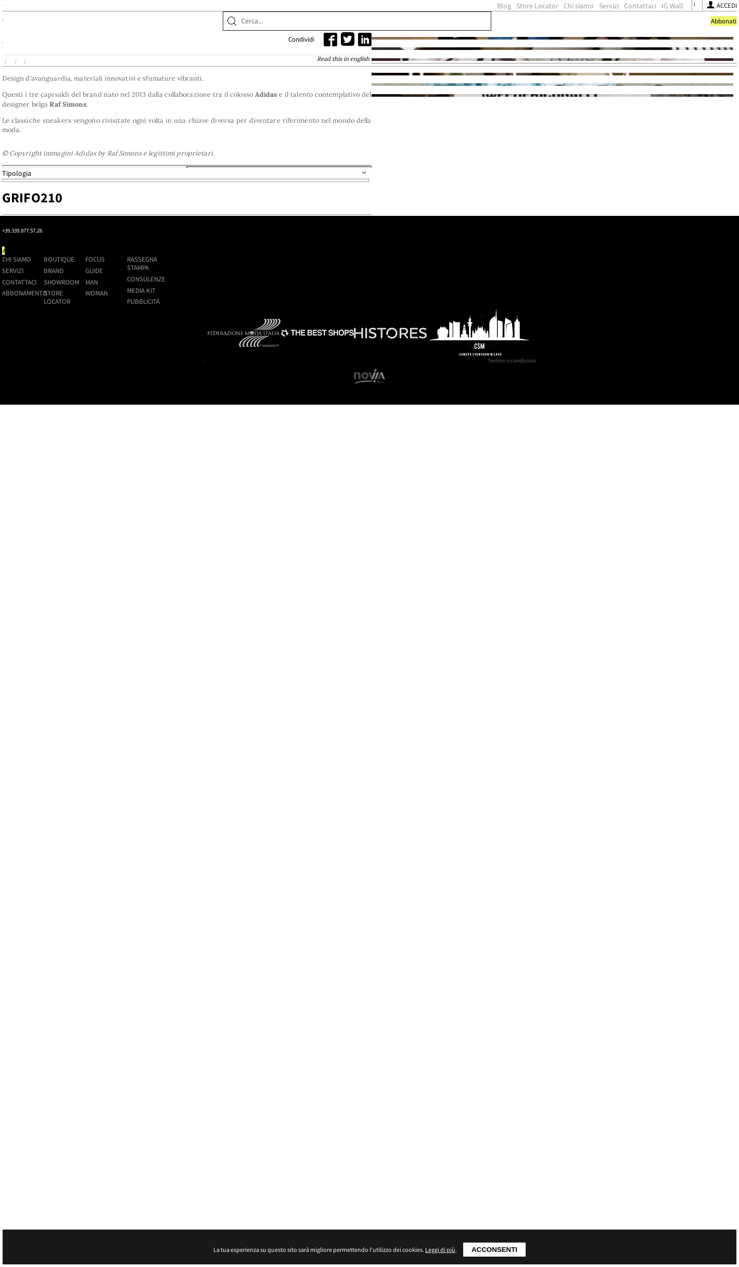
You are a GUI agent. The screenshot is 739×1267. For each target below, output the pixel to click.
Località (347, 382)
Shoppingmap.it (159, 1072)
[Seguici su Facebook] (528, 26)
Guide (455, 1094)
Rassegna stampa (559, 1087)
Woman (457, 1117)
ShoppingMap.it (172, 24)
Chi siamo (410, 26)
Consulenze (563, 1102)
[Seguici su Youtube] (550, 26)
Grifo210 (315, 481)
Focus (455, 1083)
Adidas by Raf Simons (190, 141)
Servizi (440, 26)
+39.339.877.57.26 (176, 1104)
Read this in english (444, 140)
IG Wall (504, 26)
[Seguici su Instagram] (538, 26)
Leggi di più (440, 1249)
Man (452, 1105)
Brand (173, 58)
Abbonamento (273, 1117)
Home (118, 141)
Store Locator (369, 26)
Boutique (131, 58)
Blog (335, 26)
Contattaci (471, 26)
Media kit (558, 1113)
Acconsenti (494, 1249)
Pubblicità (560, 1125)
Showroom (218, 58)
